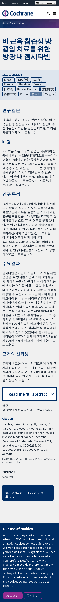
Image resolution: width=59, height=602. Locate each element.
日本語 (8, 89)
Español (15, 2)
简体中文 (10, 94)
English (5, 2)
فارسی (25, 2)
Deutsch (39, 84)
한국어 (36, 94)
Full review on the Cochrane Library (24, 494)
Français (9, 84)
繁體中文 (48, 89)
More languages (45, 2)
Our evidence (17, 23)
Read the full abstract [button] (28, 394)
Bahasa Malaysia (27, 89)
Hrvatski (24, 84)
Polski (24, 94)
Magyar (49, 94)
